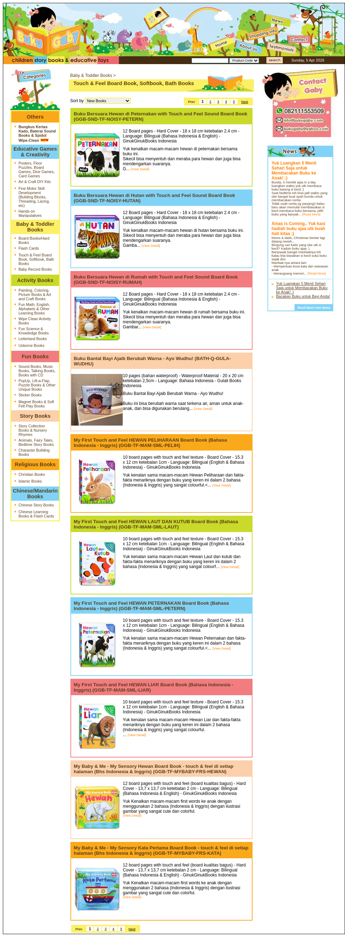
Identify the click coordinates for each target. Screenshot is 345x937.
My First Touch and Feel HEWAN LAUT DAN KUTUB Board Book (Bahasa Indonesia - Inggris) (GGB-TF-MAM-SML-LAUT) (156, 524)
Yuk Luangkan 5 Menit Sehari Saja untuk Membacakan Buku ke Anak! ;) (302, 287)
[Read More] (311, 214)
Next (244, 102)
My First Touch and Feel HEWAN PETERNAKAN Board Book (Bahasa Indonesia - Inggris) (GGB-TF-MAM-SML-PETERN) (151, 605)
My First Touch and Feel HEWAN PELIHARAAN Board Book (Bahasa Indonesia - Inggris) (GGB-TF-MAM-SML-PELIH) (150, 442)
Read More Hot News (313, 307)
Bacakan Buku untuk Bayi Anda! (303, 296)
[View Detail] (140, 169)
